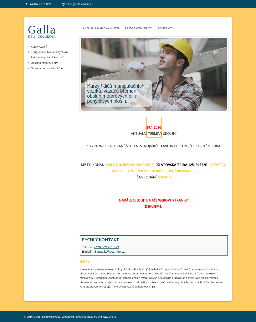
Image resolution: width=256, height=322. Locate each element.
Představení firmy (138, 28)
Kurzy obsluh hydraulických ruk (49, 52)
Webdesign (68, 316)
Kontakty (165, 28)
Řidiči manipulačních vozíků (47, 57)
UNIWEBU (104, 316)
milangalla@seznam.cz (79, 4)
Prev (85, 74)
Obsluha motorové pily (44, 62)
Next (222, 74)
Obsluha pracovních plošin (47, 68)
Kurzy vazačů (39, 46)
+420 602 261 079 (106, 247)
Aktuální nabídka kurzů (101, 28)
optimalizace (85, 316)
